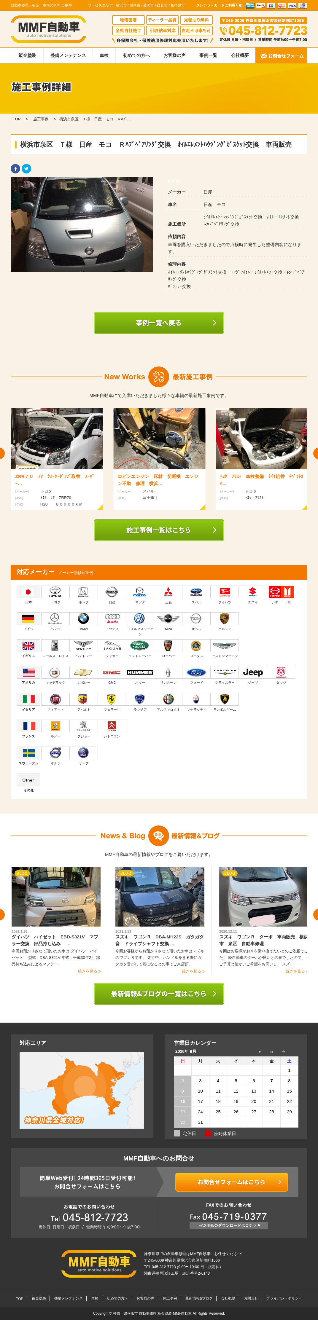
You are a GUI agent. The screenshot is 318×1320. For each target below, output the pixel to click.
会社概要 (240, 55)
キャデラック (55, 675)
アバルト (84, 702)
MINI (168, 621)
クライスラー (225, 675)
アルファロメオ (168, 702)
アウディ (112, 621)
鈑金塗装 (27, 55)
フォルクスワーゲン (140, 624)
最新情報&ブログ (199, 1298)
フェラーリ (112, 702)
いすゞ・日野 (281, 595)
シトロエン (112, 729)
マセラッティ (196, 702)
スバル (196, 595)
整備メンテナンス (68, 55)
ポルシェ (225, 621)
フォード (196, 675)
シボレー (84, 675)
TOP (19, 1299)
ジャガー (112, 648)
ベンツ (55, 621)
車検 (104, 55)
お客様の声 (174, 55)
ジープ (253, 675)
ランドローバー (140, 648)
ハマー (140, 675)
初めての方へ (136, 55)
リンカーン (168, 675)
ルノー (55, 729)
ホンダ (84, 595)
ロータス (196, 648)
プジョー (84, 729)
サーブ (84, 756)
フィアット (55, 702)
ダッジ (281, 675)
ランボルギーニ (225, 702)
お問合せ (251, 1298)
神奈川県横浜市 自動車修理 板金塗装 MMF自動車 (153, 1313)
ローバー (168, 648)
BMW (84, 621)
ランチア (140, 702)
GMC (112, 675)
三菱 (168, 595)
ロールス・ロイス (55, 648)
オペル (196, 621)
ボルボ (55, 756)
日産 (112, 595)
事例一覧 (208, 55)
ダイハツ (225, 595)
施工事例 (170, 1298)
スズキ (253, 595)
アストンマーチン (225, 648)
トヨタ (55, 595)
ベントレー (84, 648)
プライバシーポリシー (284, 1298)
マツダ (140, 595)
